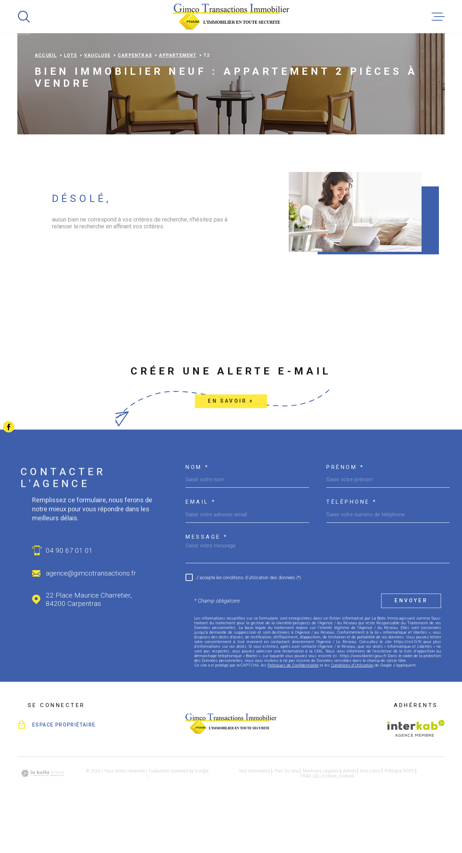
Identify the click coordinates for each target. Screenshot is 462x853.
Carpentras (135, 100)
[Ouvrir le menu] (438, 16)
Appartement (177, 100)
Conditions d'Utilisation (352, 710)
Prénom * (345, 513)
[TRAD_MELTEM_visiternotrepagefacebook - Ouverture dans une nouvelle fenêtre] (8, 426)
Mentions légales (321, 816)
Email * (201, 547)
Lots (70, 100)
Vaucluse (97, 100)
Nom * (197, 513)
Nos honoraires (254, 816)
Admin (349, 816)
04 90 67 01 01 (69, 596)
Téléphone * (351, 547)
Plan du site (286, 816)
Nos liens (370, 816)
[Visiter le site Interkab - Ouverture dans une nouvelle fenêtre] (416, 774)
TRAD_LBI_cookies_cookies (327, 821)
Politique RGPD (399, 816)
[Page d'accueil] (231, 17)
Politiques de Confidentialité (293, 710)
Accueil (46, 100)
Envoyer (411, 646)
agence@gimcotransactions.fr (91, 619)
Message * (207, 582)
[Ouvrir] (23, 16)
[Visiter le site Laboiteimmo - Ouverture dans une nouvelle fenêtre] (42, 818)
